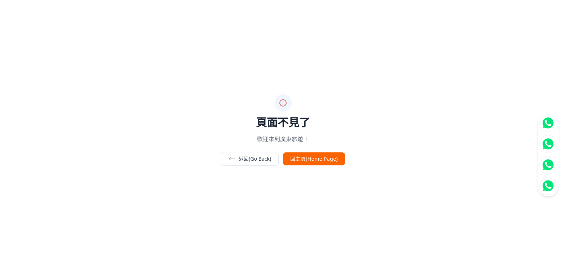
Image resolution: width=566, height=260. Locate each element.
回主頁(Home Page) (314, 158)
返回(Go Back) (249, 158)
